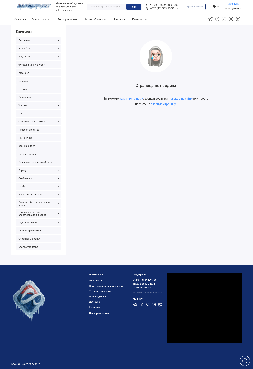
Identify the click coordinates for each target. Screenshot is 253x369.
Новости (119, 19)
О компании (41, 19)
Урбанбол (23, 72)
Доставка (94, 301)
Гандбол (23, 81)
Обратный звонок (194, 7)
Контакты (139, 19)
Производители (97, 296)
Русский (233, 8)
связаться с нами (131, 98)
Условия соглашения (100, 291)
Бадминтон (38, 56)
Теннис (38, 89)
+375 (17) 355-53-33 (144, 280)
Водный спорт (26, 145)
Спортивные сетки (38, 238)
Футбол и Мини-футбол (38, 64)
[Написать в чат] (245, 361)
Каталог (20, 19)
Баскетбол (38, 40)
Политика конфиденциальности (106, 286)
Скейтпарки (38, 178)
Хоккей (38, 105)
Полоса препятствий (30, 230)
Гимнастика (38, 137)
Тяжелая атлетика (38, 129)
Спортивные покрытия (38, 121)
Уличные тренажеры (38, 194)
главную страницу (163, 104)
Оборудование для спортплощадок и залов (38, 213)
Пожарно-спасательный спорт (35, 162)
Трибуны (38, 186)
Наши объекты (94, 19)
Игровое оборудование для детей (38, 203)
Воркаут (38, 170)
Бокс (21, 113)
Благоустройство (38, 246)
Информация (67, 19)
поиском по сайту (181, 98)
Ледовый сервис (38, 222)
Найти (134, 7)
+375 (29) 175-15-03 (144, 284)
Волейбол (38, 48)
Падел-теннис (26, 97)
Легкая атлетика (38, 154)
